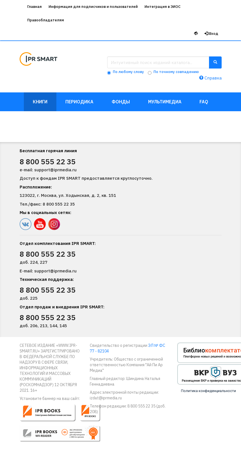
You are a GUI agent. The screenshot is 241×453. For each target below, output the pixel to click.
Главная (34, 6)
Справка (210, 78)
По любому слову (128, 72)
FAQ (203, 101)
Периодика (79, 101)
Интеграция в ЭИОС (162, 6)
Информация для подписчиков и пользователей (93, 6)
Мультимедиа (165, 101)
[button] (64, 425)
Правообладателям (45, 20)
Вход (211, 33)
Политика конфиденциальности (208, 391)
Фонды (121, 101)
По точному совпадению (176, 72)
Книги (40, 101)
